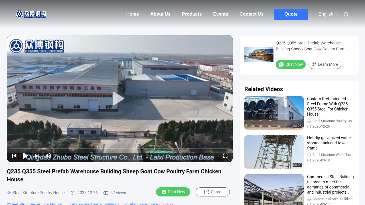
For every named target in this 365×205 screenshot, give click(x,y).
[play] (120, 99)
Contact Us (251, 14)
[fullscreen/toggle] (225, 155)
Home (132, 14)
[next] (37, 155)
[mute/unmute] (48, 155)
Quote (290, 14)
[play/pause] (25, 155)
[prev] (14, 155)
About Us (160, 14)
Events (220, 14)
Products (192, 14)
